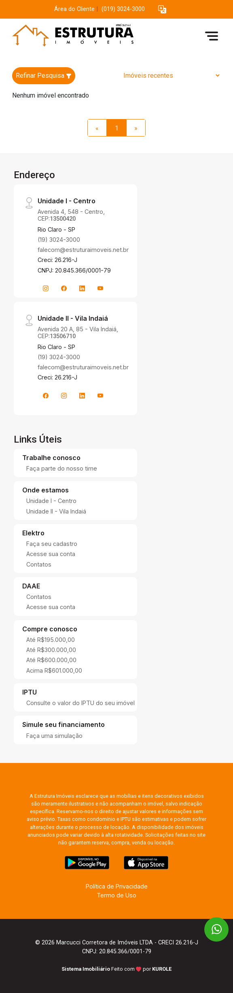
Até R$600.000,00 (51, 659)
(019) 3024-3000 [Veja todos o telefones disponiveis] (123, 9)
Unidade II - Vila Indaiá (56, 511)
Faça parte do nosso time (61, 468)
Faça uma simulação (54, 735)
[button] (162, 9)
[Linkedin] (82, 288)
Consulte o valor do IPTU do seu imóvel (80, 702)
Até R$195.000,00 (50, 639)
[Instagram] (46, 288)
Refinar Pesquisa (44, 75)
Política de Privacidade (117, 886)
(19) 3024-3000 (59, 239)
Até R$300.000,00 (51, 649)
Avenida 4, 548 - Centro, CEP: (71, 215)
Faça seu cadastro (51, 543)
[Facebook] (64, 288)
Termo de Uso (116, 895)
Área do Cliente (74, 9)
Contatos (38, 564)
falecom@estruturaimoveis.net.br (83, 249)
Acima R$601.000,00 (54, 670)
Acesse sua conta (50, 553)
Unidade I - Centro (51, 500)
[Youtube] (100, 288)
